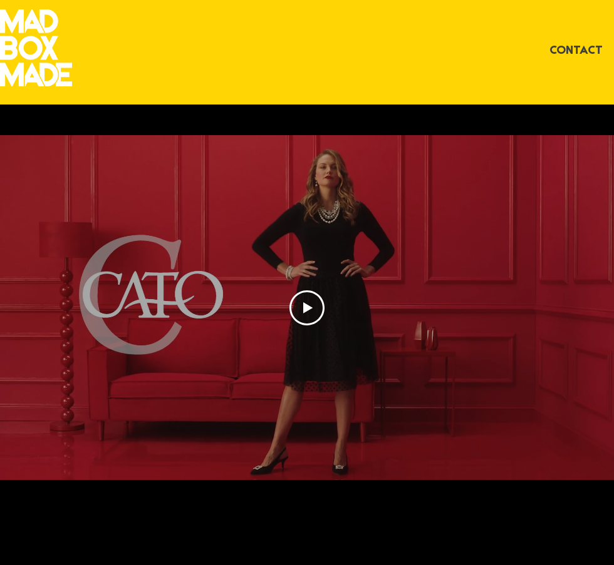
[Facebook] (332, 492)
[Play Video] (307, 307)
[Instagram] (282, 492)
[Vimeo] (307, 492)
